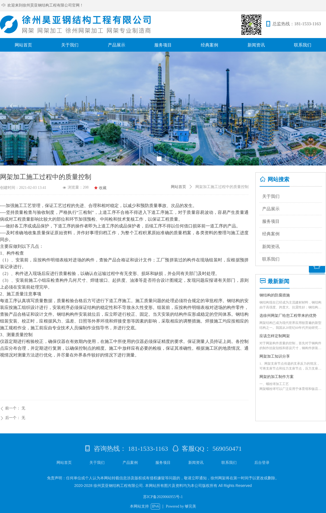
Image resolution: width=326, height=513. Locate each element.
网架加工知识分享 (274, 356)
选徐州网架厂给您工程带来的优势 (287, 316)
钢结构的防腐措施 (274, 295)
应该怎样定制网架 (274, 336)
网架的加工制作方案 (276, 377)
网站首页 (178, 187)
